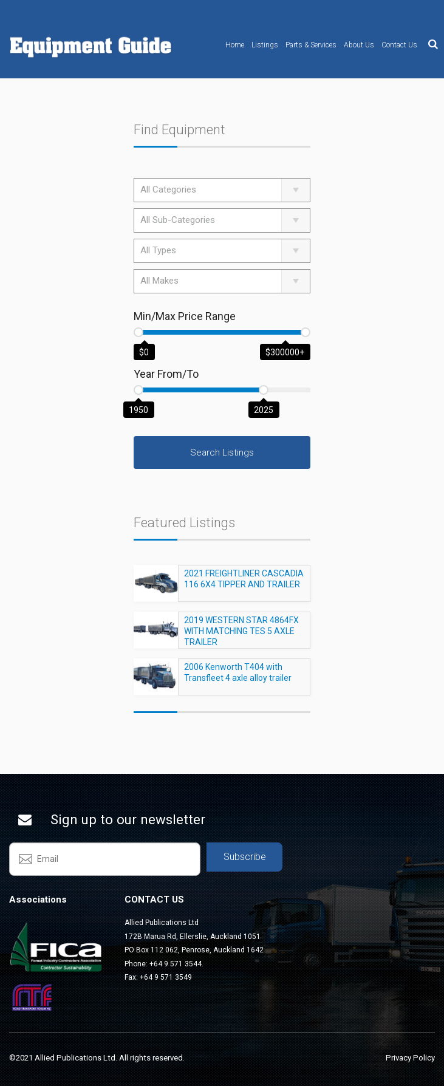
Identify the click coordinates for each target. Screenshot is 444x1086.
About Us (359, 45)
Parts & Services (310, 45)
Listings (264, 45)
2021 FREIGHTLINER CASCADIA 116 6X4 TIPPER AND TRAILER (244, 584)
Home (234, 45)
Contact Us (399, 45)
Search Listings (222, 452)
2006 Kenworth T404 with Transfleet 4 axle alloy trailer (238, 678)
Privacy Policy (410, 1057)
